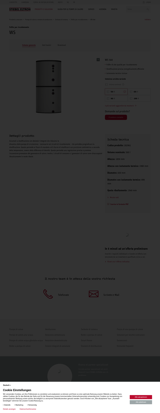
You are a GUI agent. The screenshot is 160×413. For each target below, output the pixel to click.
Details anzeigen (9, 409)
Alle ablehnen (141, 402)
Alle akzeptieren (141, 397)
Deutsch (7, 385)
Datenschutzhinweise (28, 409)
